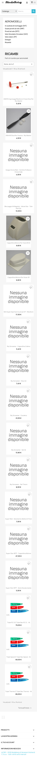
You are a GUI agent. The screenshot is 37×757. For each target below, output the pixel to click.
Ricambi (8, 42)
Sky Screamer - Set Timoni (18, 484)
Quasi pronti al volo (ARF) (14, 29)
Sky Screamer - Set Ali (18, 450)
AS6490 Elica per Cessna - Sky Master (18, 135)
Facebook (3, 717)
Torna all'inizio (25, 708)
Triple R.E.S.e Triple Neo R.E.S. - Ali (18, 622)
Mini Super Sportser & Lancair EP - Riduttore (18, 312)
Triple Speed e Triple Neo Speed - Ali (18, 657)
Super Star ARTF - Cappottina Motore (18, 553)
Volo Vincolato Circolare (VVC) (16, 34)
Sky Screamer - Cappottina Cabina (18, 346)
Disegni (8, 40)
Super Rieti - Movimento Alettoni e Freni (18, 519)
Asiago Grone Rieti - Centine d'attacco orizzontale (18, 171)
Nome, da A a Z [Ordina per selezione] (18, 64)
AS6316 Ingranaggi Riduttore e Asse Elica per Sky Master (19, 100)
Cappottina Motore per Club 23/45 (18, 243)
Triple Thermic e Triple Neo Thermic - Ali (18, 691)
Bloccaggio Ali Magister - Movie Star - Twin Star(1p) (19, 207)
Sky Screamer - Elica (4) (18, 381)
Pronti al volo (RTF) (12, 31)
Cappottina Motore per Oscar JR (18, 277)
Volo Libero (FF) (11, 37)
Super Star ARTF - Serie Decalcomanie (18, 588)
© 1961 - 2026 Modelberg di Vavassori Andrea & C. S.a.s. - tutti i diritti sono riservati (18, 753)
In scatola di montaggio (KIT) (16, 26)
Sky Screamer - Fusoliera (18, 415)
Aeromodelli (13, 21)
